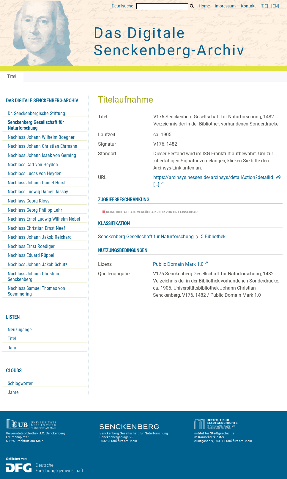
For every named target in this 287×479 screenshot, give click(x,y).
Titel (12, 338)
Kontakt (248, 6)
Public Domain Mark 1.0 (178, 264)
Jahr (12, 348)
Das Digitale (169, 41)
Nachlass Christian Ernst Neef (36, 228)
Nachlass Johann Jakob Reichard (40, 237)
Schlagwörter (20, 383)
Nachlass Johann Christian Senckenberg (33, 276)
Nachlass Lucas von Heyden (35, 173)
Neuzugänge (20, 329)
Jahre (13, 392)
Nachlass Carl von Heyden (33, 164)
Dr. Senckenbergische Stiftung (36, 113)
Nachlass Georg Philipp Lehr (35, 210)
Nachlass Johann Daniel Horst (37, 183)
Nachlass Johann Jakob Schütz (37, 264)
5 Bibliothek (213, 236)
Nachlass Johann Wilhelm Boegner (41, 137)
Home (204, 6)
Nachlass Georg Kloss (28, 201)
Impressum (225, 6)
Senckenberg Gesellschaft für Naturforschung (36, 125)
